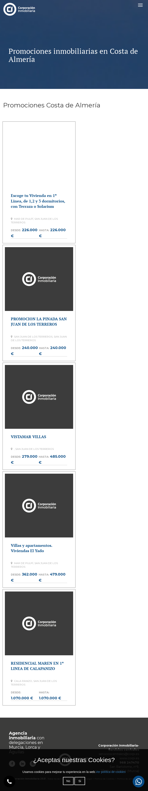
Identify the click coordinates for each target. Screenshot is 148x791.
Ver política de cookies (110, 772)
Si (79, 781)
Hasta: (44, 230)
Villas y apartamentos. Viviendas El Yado (31, 548)
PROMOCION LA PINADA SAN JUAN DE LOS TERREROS (39, 321)
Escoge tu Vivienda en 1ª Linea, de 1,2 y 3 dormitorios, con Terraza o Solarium (38, 201)
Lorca (31, 747)
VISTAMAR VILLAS (28, 436)
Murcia (16, 747)
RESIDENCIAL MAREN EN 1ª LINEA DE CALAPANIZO (37, 666)
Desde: (16, 230)
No (68, 781)
